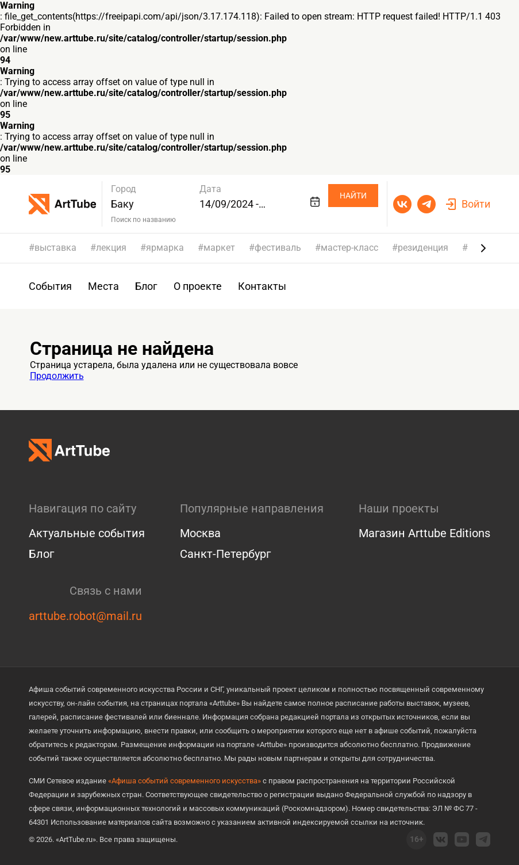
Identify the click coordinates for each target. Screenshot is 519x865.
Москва (200, 533)
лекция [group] (111, 248)
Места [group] (103, 286)
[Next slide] (483, 248)
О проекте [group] (198, 286)
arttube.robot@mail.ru (85, 616)
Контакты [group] (262, 286)
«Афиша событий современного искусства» (184, 780)
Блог (41, 554)
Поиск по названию (143, 220)
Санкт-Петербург (225, 554)
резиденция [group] (423, 248)
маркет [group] (219, 248)
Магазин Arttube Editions (424, 533)
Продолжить (57, 375)
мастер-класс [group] (349, 248)
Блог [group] (146, 286)
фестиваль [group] (278, 248)
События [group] (50, 286)
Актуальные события (87, 533)
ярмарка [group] (165, 248)
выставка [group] (55, 248)
